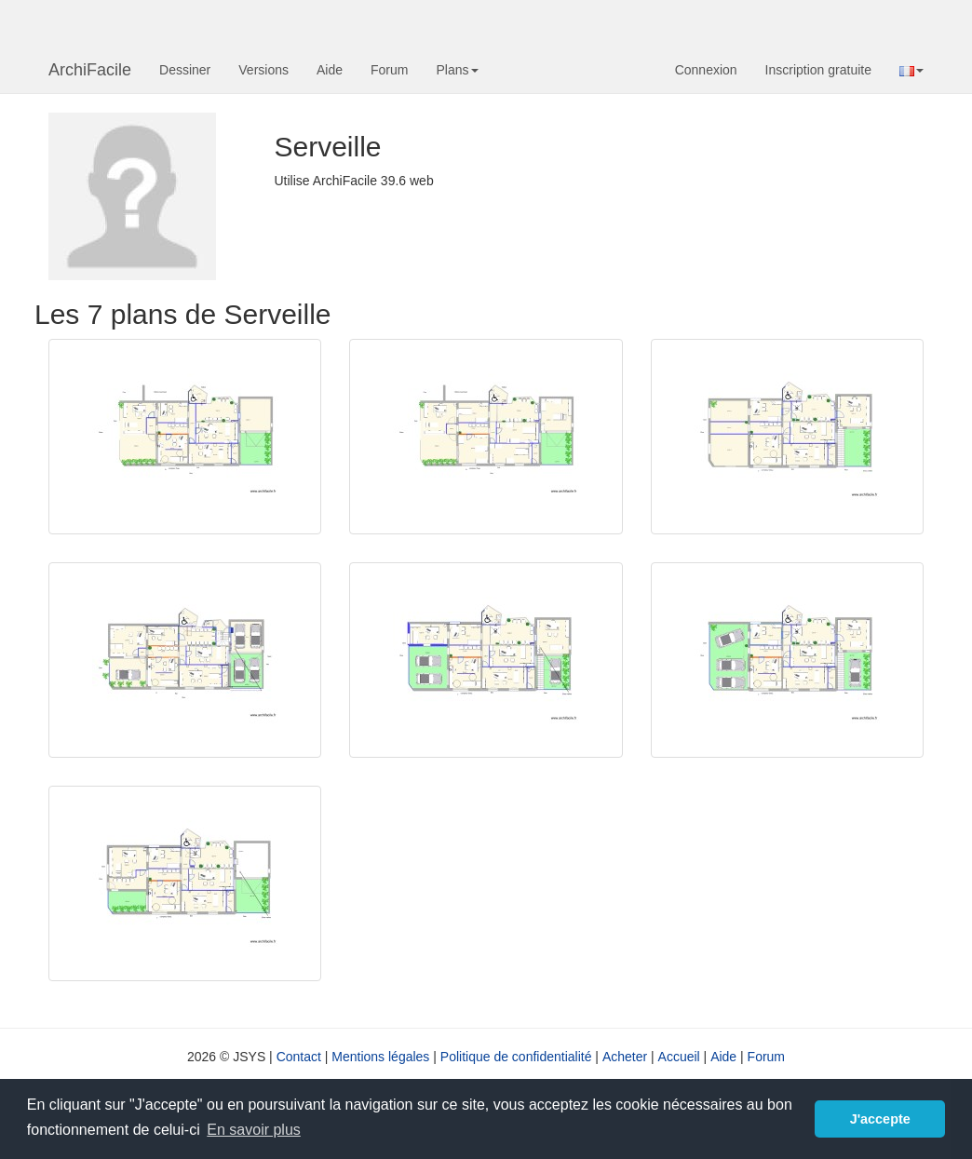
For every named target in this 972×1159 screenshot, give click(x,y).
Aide (330, 69)
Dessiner (184, 69)
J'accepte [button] (880, 1119)
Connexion (706, 69)
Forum (389, 69)
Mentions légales (380, 1056)
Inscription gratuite (818, 69)
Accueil (679, 1056)
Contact (299, 1056)
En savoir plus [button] (254, 1130)
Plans (457, 69)
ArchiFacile (89, 70)
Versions (263, 69)
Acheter (624, 1056)
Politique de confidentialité (516, 1056)
